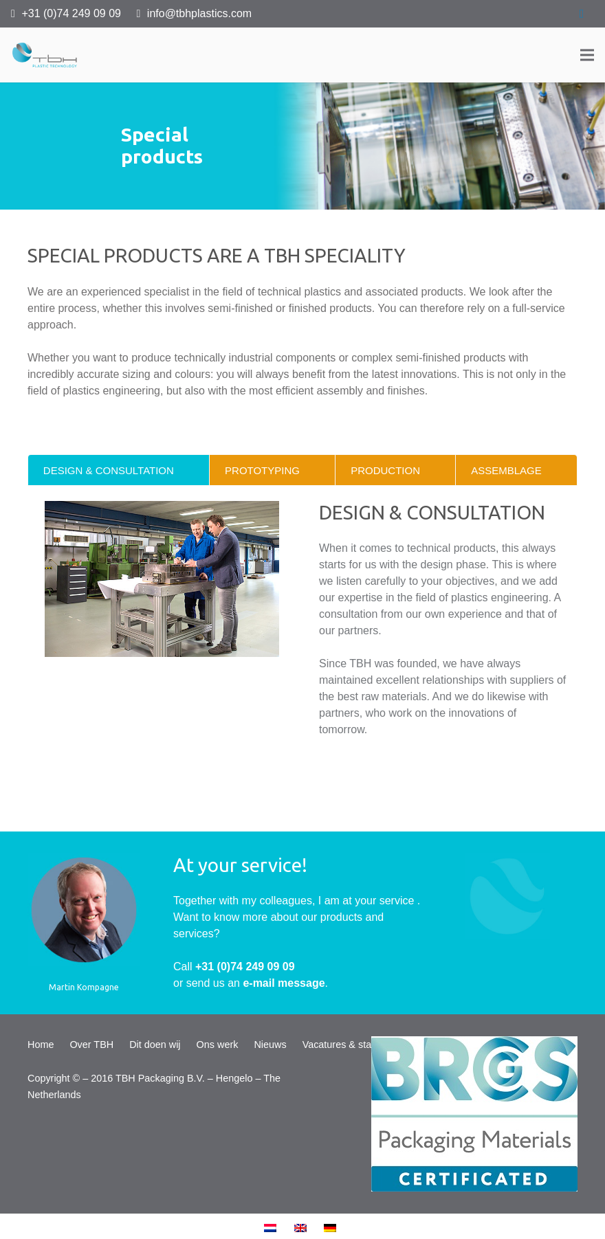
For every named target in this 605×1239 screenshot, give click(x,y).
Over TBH (91, 1044)
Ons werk (218, 1044)
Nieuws (270, 1044)
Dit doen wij (154, 1044)
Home (41, 1044)
